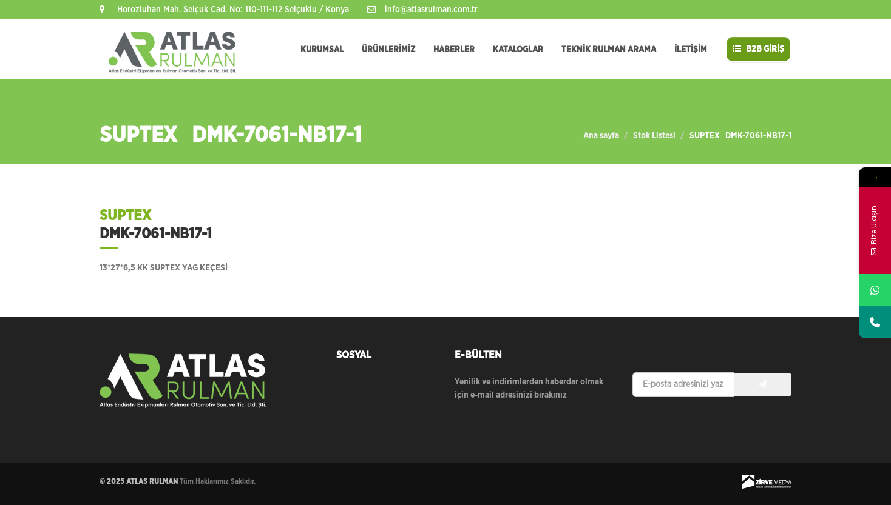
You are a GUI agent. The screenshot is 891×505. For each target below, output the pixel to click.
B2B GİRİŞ (758, 48)
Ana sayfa (601, 136)
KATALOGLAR (518, 49)
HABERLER (454, 49)
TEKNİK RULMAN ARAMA (608, 49)
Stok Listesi (654, 136)
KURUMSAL (322, 49)
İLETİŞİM (690, 49)
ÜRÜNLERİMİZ (388, 49)
